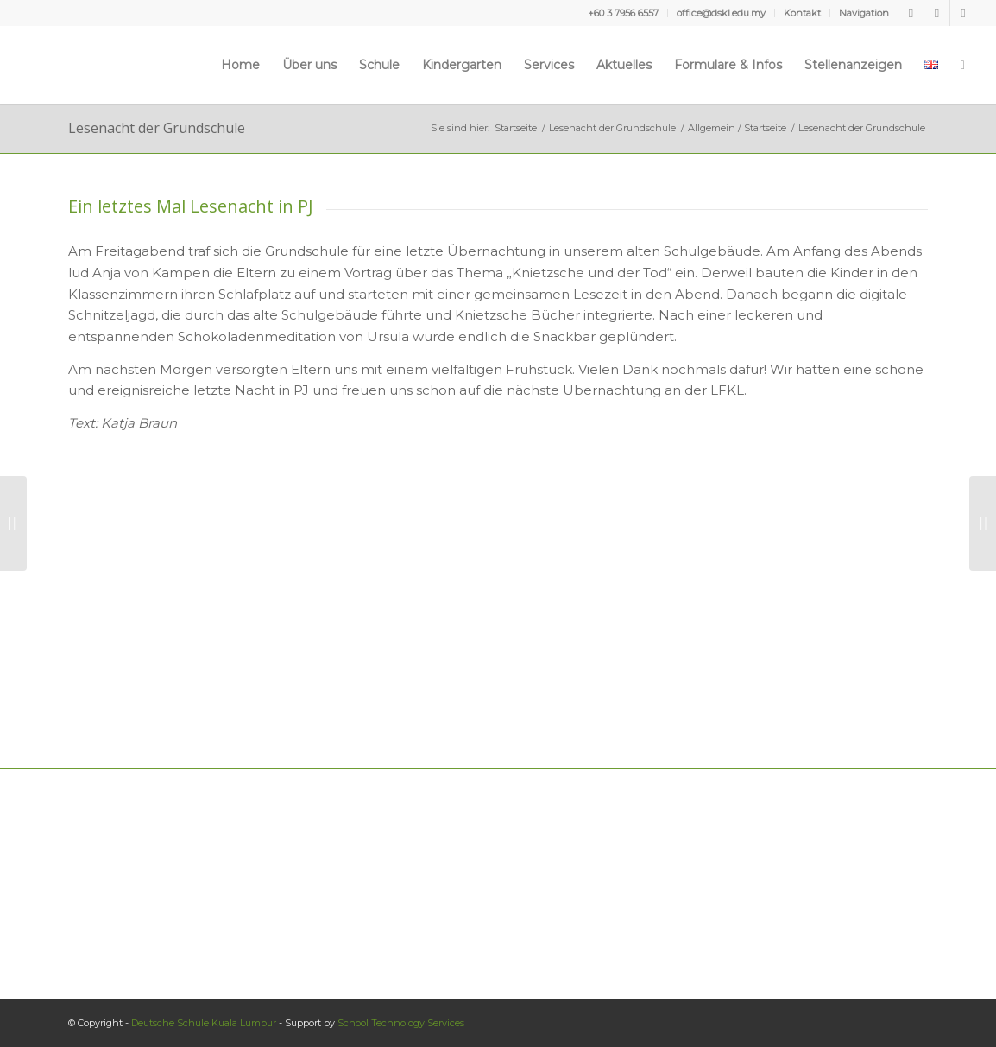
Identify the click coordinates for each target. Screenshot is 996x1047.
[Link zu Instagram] (963, 13)
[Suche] (962, 65)
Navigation (864, 13)
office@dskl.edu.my (721, 13)
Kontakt (802, 13)
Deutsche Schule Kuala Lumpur (203, 1023)
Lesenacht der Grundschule (156, 127)
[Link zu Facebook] (911, 13)
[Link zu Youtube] (936, 13)
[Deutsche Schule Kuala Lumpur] (71, 65)
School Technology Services (400, 1023)
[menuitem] (623, 13)
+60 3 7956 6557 (623, 13)
